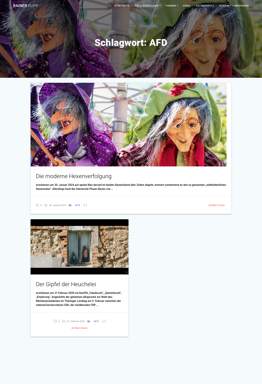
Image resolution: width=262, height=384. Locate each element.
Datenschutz (205, 5)
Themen (170, 5)
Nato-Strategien (146, 5)
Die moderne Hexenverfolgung (74, 176)
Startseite (121, 5)
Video (186, 5)
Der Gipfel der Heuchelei (66, 284)
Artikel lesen (217, 205)
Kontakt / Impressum (234, 5)
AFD (77, 205)
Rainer (25, 6)
